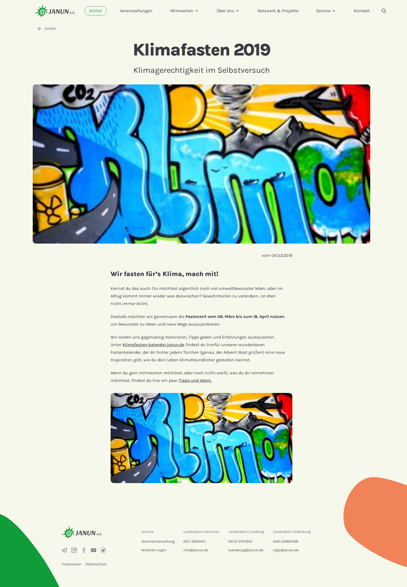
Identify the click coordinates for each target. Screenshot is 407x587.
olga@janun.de (286, 550)
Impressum (71, 564)
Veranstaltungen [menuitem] (136, 10)
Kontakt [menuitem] (362, 10)
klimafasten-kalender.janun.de (153, 344)
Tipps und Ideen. (195, 380)
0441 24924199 (285, 541)
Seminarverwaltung (158, 541)
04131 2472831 (240, 541)
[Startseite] (55, 10)
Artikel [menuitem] (95, 10)
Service (326, 10)
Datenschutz (96, 564)
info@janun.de (195, 550)
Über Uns (228, 10)
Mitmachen (184, 10)
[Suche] (384, 11)
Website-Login (153, 550)
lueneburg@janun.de (245, 550)
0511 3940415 (194, 541)
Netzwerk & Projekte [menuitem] (277, 10)
